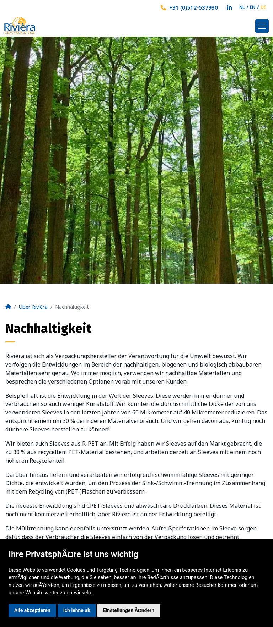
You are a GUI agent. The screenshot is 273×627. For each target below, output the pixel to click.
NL (242, 7)
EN (252, 7)
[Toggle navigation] (262, 26)
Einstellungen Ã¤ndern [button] (128, 610)
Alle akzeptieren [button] (32, 610)
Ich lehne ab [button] (76, 610)
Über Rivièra (33, 306)
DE (263, 7)
